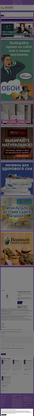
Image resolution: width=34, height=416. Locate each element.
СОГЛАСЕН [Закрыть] (4, 414)
